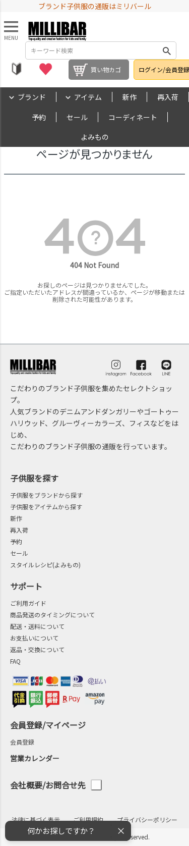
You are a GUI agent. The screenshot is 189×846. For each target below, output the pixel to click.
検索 (166, 50)
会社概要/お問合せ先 (56, 785)
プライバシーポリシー (147, 819)
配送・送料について (37, 626)
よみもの (95, 137)
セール (77, 117)
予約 (39, 117)
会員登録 (22, 741)
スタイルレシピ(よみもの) (45, 564)
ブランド (32, 97)
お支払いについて (34, 637)
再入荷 (167, 97)
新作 (129, 97)
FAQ (15, 661)
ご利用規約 (88, 819)
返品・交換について (37, 649)
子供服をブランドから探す (46, 495)
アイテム (88, 97)
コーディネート (132, 117)
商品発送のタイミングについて (52, 614)
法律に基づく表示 (36, 819)
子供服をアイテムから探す (46, 506)
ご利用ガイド (28, 603)
